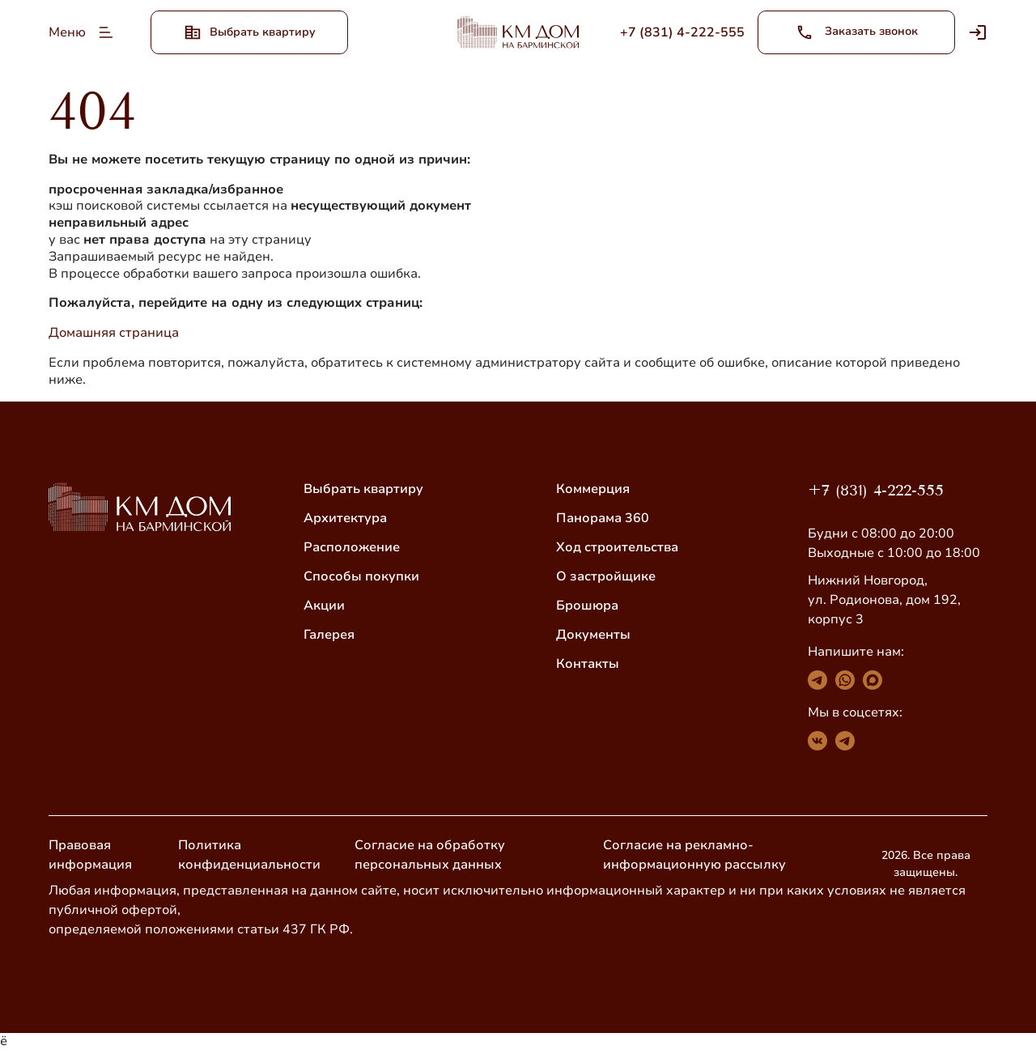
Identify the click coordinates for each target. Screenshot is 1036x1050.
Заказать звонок (857, 32)
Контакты (587, 663)
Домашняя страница (114, 333)
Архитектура (345, 518)
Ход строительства (617, 547)
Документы (593, 634)
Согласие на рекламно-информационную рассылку (694, 855)
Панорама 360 (602, 518)
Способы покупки (361, 576)
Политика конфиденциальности (249, 855)
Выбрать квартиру (363, 488)
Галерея (329, 634)
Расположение (352, 547)
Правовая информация (90, 855)
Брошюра (587, 605)
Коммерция (593, 488)
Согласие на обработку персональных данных (430, 855)
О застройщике (606, 576)
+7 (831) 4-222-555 (876, 490)
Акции (324, 605)
